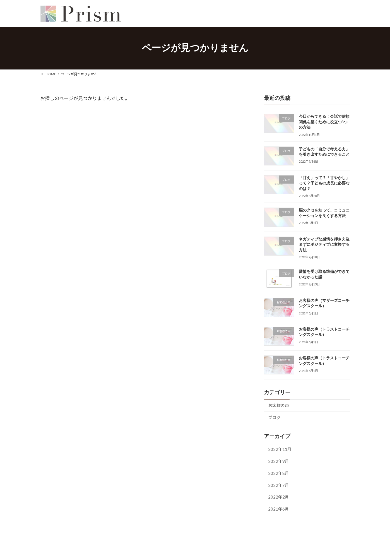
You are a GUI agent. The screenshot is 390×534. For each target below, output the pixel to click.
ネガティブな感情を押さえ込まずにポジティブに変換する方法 (324, 244)
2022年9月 (278, 461)
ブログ (274, 417)
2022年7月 (278, 485)
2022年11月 (280, 449)
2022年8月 (278, 473)
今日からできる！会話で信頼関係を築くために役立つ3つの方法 (324, 121)
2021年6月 (278, 508)
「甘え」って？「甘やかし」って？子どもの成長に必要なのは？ (324, 183)
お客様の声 (278, 405)
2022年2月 (278, 497)
